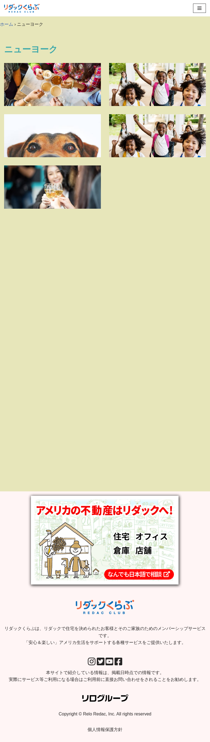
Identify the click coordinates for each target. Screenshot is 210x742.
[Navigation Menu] (199, 8)
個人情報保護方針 (105, 729)
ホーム (6, 24)
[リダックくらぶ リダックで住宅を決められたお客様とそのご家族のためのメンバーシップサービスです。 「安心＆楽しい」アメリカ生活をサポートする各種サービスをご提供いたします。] (22, 8)
